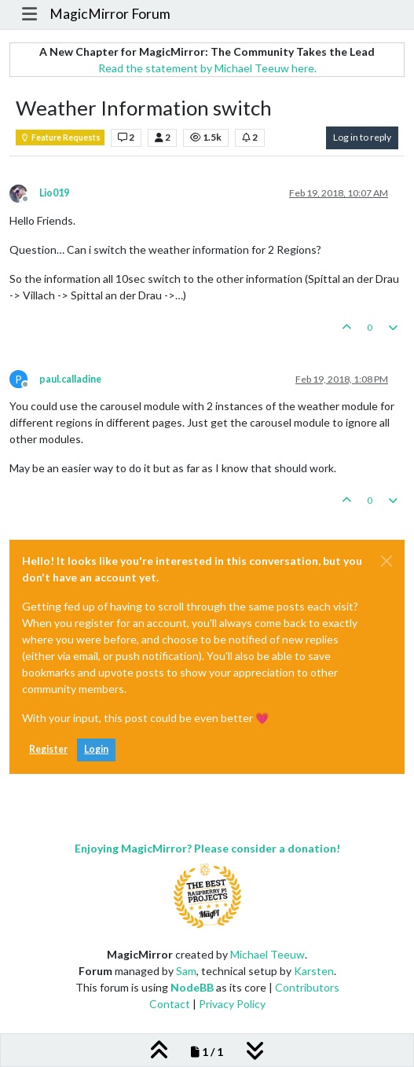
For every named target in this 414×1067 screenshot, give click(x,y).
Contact (169, 1003)
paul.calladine (70, 379)
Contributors (307, 987)
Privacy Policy (232, 1003)
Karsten (314, 970)
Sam (186, 970)
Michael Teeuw (267, 954)
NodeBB (192, 987)
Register (48, 749)
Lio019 (54, 193)
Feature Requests (60, 137)
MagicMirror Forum (109, 14)
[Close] (386, 561)
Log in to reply (362, 137)
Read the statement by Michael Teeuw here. (207, 68)
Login (96, 749)
